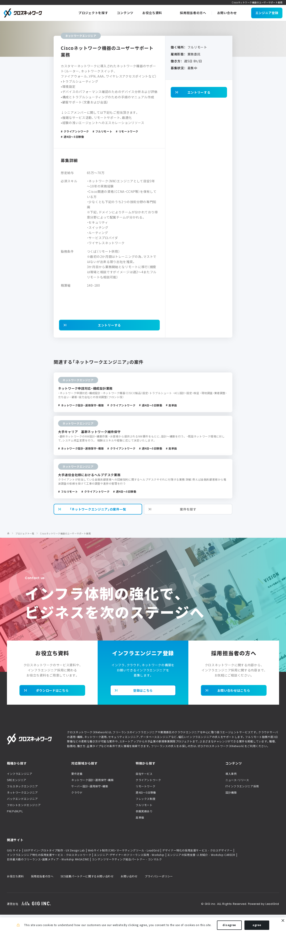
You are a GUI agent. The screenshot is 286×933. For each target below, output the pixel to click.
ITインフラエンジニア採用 (242, 804)
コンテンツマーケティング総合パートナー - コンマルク (127, 877)
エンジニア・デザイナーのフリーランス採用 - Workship (129, 873)
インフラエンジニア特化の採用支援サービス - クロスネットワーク (49, 873)
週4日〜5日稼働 (146, 811)
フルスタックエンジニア (22, 804)
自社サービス (144, 792)
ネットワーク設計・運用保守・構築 (92, 798)
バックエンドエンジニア (22, 817)
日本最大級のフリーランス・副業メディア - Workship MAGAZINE (48, 877)
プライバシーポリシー (159, 894)
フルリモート (144, 823)
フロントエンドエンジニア (24, 823)
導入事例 (231, 792)
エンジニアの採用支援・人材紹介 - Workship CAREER (201, 873)
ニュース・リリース (237, 798)
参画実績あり (144, 829)
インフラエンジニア (19, 792)
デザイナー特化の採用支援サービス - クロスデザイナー (197, 868)
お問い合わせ (129, 894)
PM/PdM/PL (15, 829)
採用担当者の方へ (42, 894)
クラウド (76, 811)
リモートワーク (145, 804)
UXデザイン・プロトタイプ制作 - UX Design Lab (54, 868)
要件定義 (76, 792)
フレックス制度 (145, 817)
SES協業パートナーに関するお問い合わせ (87, 894)
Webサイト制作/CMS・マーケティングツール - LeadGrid (123, 868)
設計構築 (231, 811)
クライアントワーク (148, 798)
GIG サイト (14, 868)
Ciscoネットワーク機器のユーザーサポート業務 (65, 551)
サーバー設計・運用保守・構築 (89, 804)
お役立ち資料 (15, 894)
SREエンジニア (16, 798)
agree (256, 926)
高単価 (140, 836)
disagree (229, 926)
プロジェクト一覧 (24, 551)
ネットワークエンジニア (22, 811)
